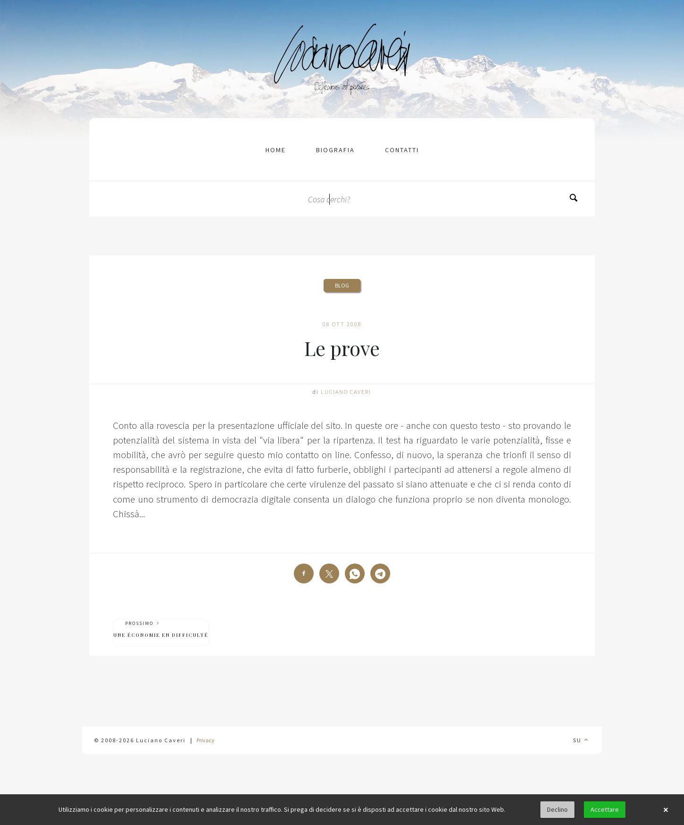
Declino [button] (557, 809)
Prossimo (160, 629)
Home (275, 150)
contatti (402, 150)
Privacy (205, 740)
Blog (342, 285)
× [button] (665, 810)
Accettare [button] (604, 809)
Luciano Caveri (346, 391)
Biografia (335, 150)
